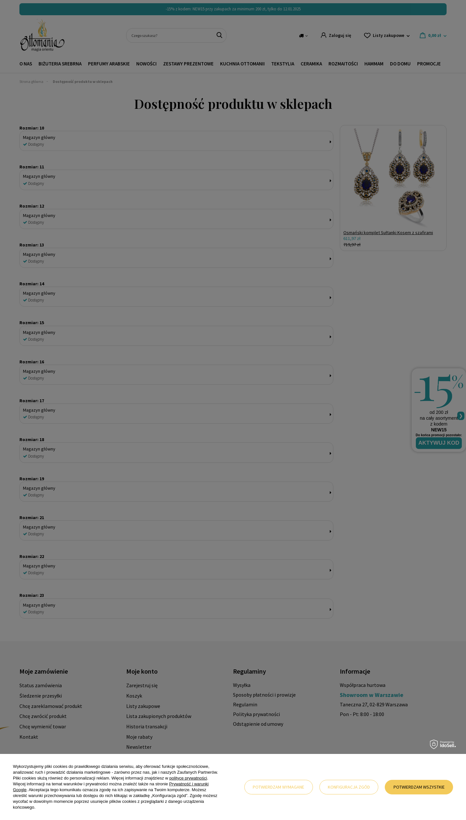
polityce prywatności (188, 778)
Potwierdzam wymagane (278, 787)
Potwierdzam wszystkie (419, 787)
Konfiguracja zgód (349, 787)
